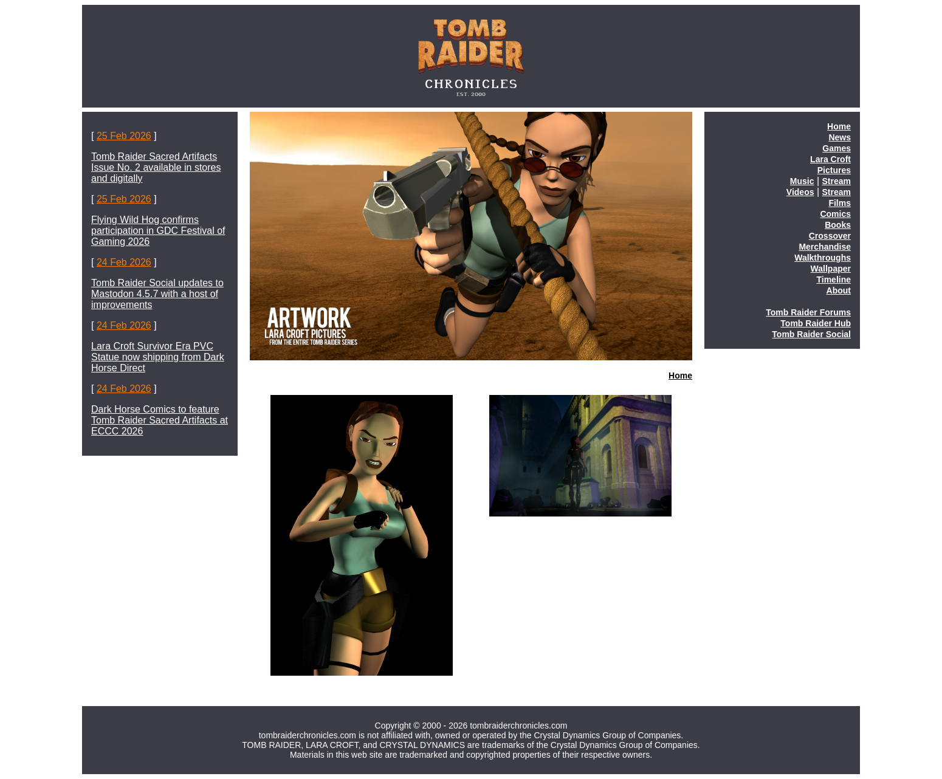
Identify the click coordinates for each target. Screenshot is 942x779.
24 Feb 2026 (124, 262)
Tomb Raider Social (811, 334)
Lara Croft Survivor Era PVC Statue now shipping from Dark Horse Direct (157, 357)
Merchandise (825, 247)
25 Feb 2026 (124, 136)
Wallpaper (831, 268)
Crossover (830, 236)
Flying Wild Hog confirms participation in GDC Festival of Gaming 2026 (158, 230)
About (839, 290)
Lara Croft (830, 159)
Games (836, 148)
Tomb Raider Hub (815, 323)
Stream (836, 181)
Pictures (834, 170)
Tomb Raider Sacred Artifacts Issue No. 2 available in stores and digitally (156, 167)
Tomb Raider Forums (808, 312)
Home (680, 375)
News (839, 137)
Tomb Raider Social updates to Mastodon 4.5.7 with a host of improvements (157, 294)
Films (839, 203)
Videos (800, 192)
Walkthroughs (822, 258)
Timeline (833, 279)
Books (838, 225)
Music (802, 181)
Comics (835, 214)
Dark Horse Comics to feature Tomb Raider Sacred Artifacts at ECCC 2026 (159, 420)
